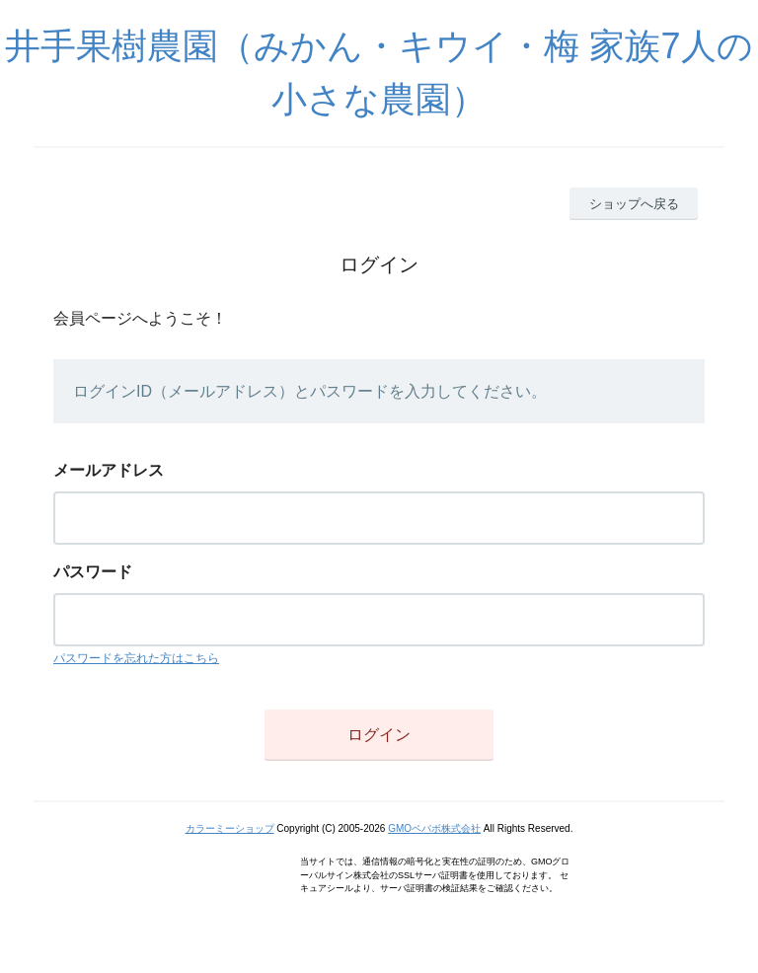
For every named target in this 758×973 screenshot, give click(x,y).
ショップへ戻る (634, 203)
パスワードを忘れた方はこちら (136, 658)
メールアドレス (108, 470)
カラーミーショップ (230, 828)
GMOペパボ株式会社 (434, 828)
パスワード (92, 571)
